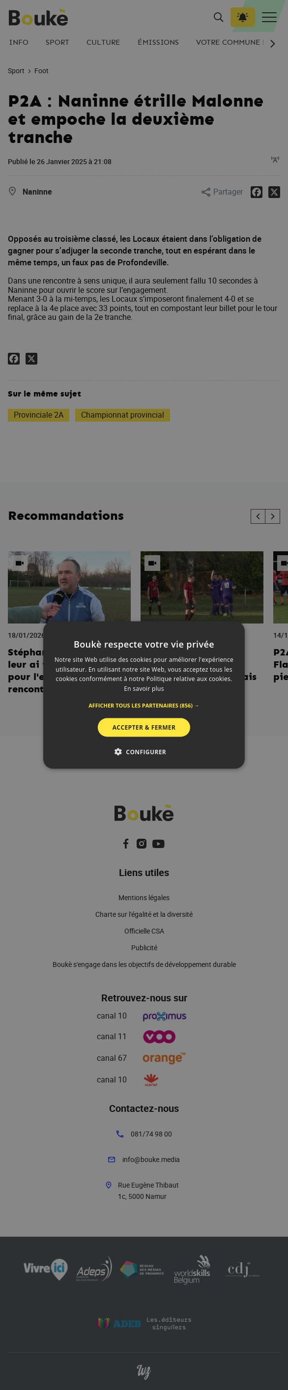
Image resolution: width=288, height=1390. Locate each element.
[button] (144, 705)
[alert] (144, 695)
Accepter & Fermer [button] (144, 727)
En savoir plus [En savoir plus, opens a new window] (144, 688)
